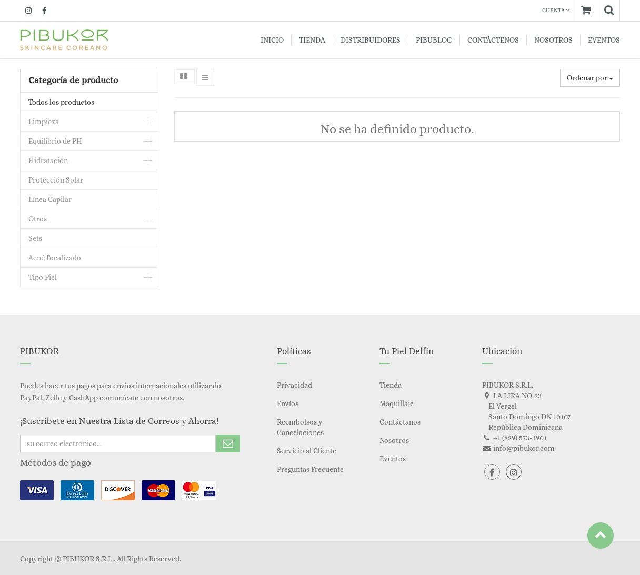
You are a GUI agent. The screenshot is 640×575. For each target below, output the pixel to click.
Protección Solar (55, 180)
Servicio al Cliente (306, 451)
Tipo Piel (42, 277)
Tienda (390, 385)
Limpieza (43, 121)
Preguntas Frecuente (310, 469)
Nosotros (394, 440)
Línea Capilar (50, 199)
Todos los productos (61, 102)
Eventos (392, 459)
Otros (37, 219)
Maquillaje (396, 403)
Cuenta (555, 10)
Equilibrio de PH (55, 141)
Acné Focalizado (54, 258)
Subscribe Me (228, 443)
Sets (35, 238)
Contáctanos (400, 422)
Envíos (287, 403)
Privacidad (294, 385)
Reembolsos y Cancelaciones (300, 427)
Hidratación (48, 160)
